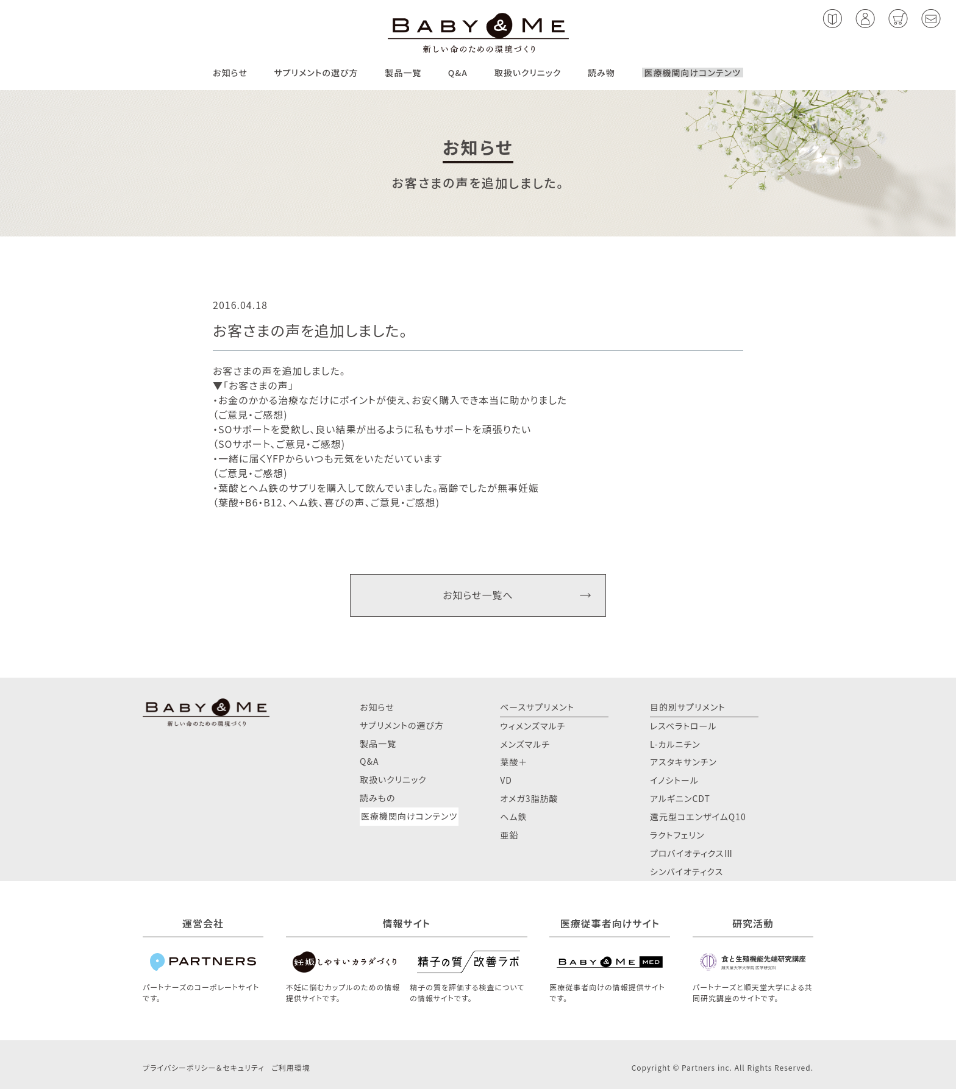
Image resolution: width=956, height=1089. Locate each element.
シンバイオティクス (686, 871)
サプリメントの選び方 (316, 72)
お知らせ (230, 72)
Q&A (458, 72)
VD (506, 780)
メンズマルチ (525, 744)
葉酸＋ (513, 762)
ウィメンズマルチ (532, 726)
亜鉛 (509, 835)
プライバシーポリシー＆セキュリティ (203, 1067)
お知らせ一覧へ (478, 594)
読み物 (601, 72)
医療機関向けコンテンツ (692, 72)
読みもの (377, 798)
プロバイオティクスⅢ (691, 853)
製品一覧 (403, 72)
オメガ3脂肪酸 (529, 798)
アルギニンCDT (680, 798)
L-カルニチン (675, 744)
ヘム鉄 (513, 817)
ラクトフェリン (677, 835)
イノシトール (674, 780)
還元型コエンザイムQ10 (698, 817)
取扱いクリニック (528, 72)
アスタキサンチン (683, 762)
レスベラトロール (683, 726)
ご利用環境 (290, 1067)
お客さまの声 (258, 385)
